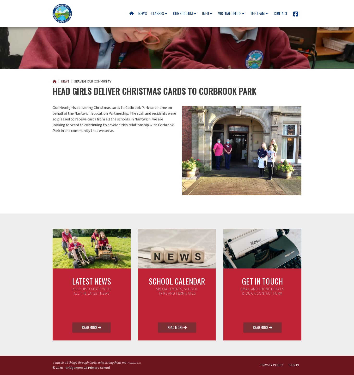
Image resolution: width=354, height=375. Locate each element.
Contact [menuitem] (280, 13)
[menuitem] (131, 13)
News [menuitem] (142, 13)
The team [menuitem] (257, 13)
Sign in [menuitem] (294, 365)
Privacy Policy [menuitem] (272, 365)
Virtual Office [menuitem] (229, 13)
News (65, 81)
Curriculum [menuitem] (183, 13)
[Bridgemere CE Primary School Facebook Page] (295, 15)
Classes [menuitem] (157, 13)
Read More (91, 328)
